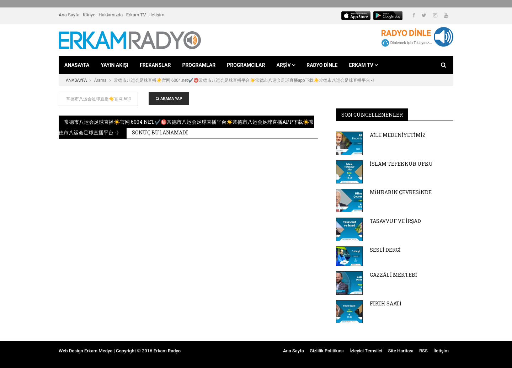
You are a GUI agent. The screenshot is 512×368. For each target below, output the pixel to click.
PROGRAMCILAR (246, 65)
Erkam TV (136, 14)
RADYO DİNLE (321, 65)
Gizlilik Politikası (327, 350)
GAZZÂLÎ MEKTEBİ (393, 274)
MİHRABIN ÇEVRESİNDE (401, 192)
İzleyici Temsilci (366, 350)
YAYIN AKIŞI (114, 65)
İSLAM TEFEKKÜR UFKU (401, 163)
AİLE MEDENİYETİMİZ (398, 135)
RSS (423, 350)
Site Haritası (400, 350)
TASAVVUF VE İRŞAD (395, 221)
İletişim (156, 14)
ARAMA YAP (169, 98)
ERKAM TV (363, 65)
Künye (89, 14)
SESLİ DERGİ (385, 249)
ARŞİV (285, 65)
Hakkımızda (110, 14)
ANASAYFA (76, 65)
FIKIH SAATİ (385, 303)
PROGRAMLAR (198, 65)
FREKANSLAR (155, 65)
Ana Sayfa (69, 14)
